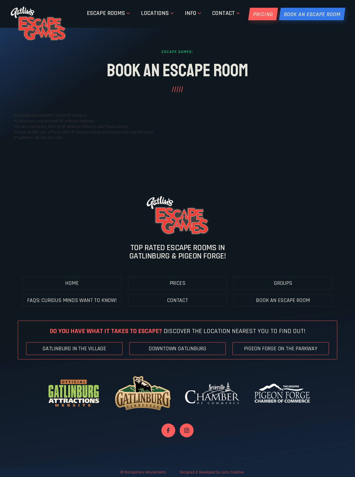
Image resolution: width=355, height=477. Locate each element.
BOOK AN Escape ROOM (312, 14)
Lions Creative (232, 472)
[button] (108, 14)
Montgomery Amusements (145, 472)
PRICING (263, 14)
